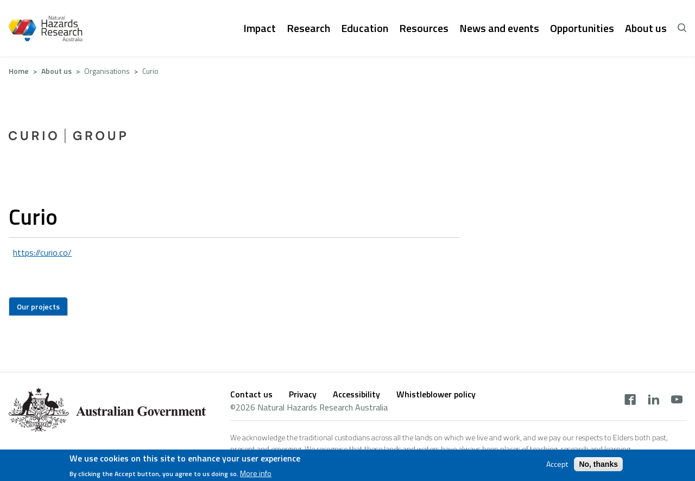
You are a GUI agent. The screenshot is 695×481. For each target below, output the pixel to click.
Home (19, 71)
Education (364, 28)
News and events (499, 28)
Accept (557, 465)
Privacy (303, 394)
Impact (259, 28)
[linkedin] (653, 400)
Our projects (38, 306)
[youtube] (676, 400)
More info (255, 475)
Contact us (251, 394)
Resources (423, 28)
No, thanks (598, 465)
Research (308, 28)
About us (646, 28)
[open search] (682, 28)
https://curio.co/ (42, 252)
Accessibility (356, 394)
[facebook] (630, 400)
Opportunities (582, 28)
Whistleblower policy (436, 394)
